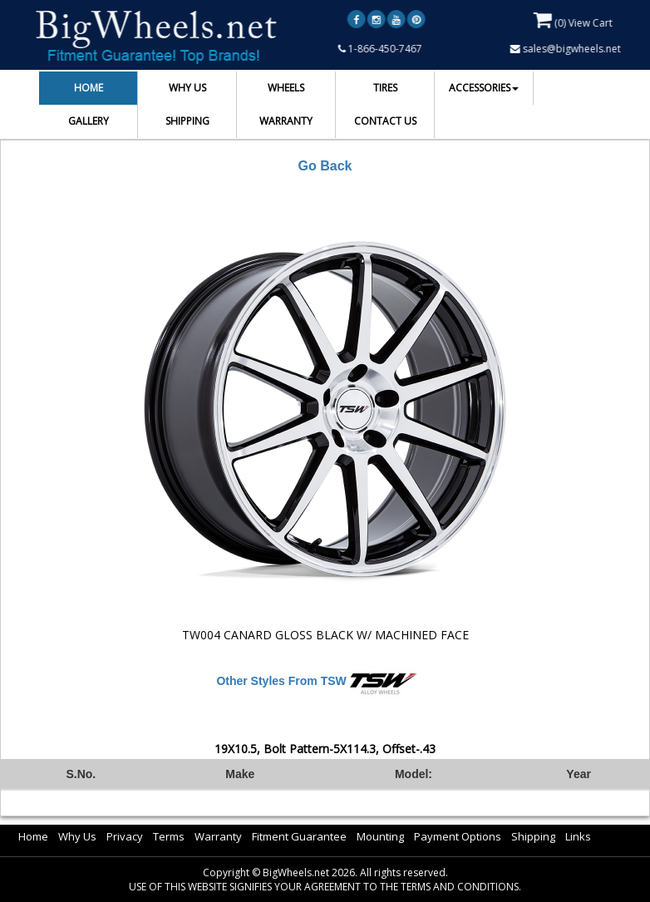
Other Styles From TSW (281, 681)
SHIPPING (187, 121)
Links (578, 836)
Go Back (325, 166)
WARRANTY (286, 121)
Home (33, 836)
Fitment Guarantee (299, 836)
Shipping (533, 836)
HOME (88, 88)
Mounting (380, 836)
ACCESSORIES (484, 88)
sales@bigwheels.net (566, 49)
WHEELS (286, 88)
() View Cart (573, 20)
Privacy (124, 836)
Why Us (77, 836)
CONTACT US (385, 121)
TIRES (385, 88)
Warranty (218, 836)
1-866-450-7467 (381, 49)
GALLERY (88, 121)
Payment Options (457, 836)
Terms (169, 836)
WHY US (187, 88)
